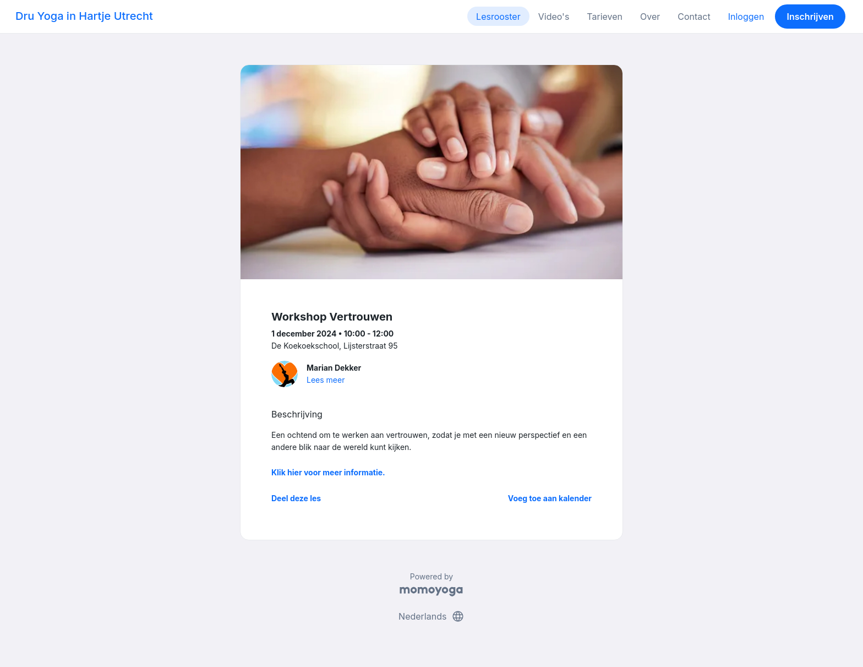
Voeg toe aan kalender (550, 498)
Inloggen (746, 16)
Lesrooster (498, 16)
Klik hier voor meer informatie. (328, 472)
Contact (694, 16)
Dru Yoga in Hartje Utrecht (84, 16)
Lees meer (326, 379)
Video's (554, 16)
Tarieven (604, 16)
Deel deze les (296, 498)
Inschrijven (810, 16)
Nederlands (431, 616)
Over (650, 16)
